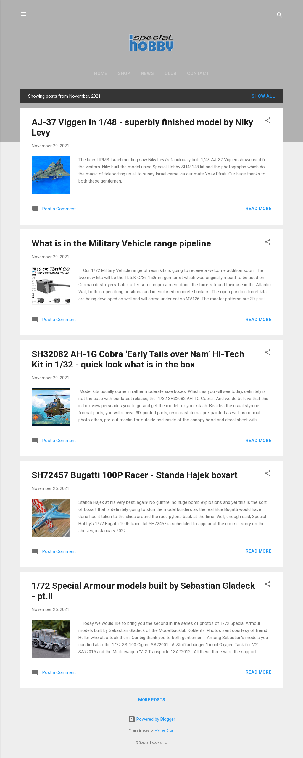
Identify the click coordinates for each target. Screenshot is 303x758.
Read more (258, 208)
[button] (267, 121)
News (147, 73)
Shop (124, 73)
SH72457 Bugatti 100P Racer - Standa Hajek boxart (135, 475)
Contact (198, 73)
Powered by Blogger (151, 719)
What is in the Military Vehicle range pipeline (121, 243)
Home (100, 73)
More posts (151, 699)
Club (170, 73)
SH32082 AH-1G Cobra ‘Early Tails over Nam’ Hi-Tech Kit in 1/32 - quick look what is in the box (138, 359)
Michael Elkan (164, 731)
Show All (263, 96)
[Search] (279, 16)
